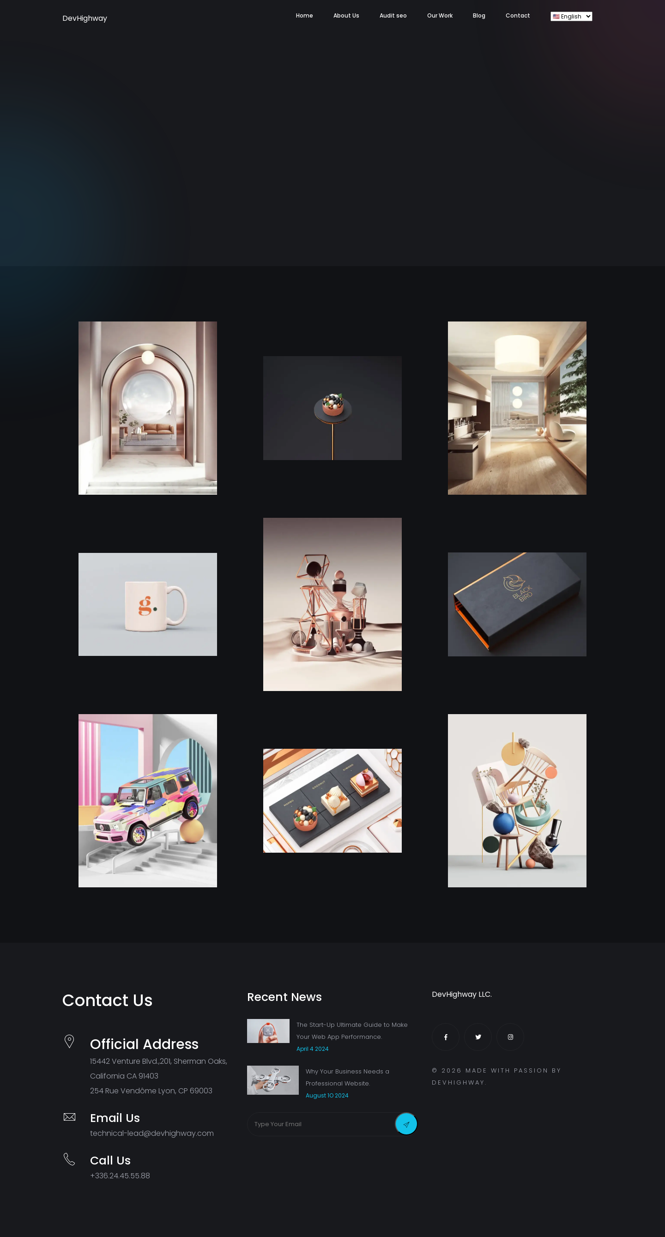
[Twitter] (478, 1037)
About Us (346, 15)
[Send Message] (406, 1123)
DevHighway (73, 18)
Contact (518, 15)
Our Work (440, 15)
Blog (479, 15)
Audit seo (393, 15)
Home (304, 15)
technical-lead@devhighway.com (152, 1133)
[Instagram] (510, 1037)
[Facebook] (445, 1037)
